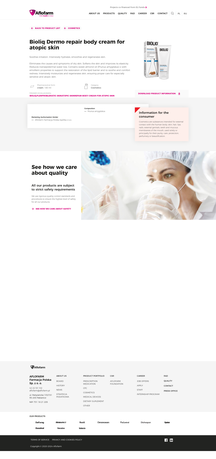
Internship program (148, 402)
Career (142, 14)
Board (60, 389)
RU (185, 14)
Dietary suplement (93, 409)
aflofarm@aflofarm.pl (39, 398)
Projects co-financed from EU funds (128, 8)
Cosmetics (72, 28)
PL (179, 14)
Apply (140, 393)
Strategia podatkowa (62, 403)
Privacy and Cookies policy (67, 447)
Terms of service (40, 447)
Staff (140, 398)
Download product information (159, 93)
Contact (163, 14)
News (59, 398)
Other (86, 413)
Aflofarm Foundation (116, 390)
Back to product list (45, 28)
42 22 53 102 (35, 396)
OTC (85, 396)
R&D (132, 14)
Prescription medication (90, 390)
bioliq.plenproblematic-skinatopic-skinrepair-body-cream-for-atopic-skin (72, 95)
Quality (122, 14)
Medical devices (92, 405)
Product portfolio (93, 384)
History (60, 393)
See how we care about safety (51, 209)
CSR (152, 14)
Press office (171, 399)
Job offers (143, 389)
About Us (94, 14)
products (109, 14)
